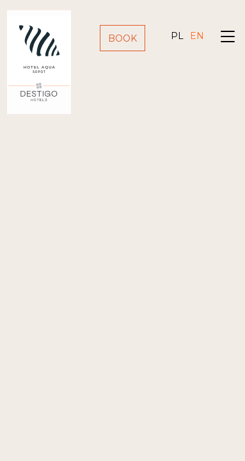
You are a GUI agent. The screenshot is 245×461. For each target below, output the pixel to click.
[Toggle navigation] (227, 38)
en (197, 36)
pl (177, 36)
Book (122, 38)
